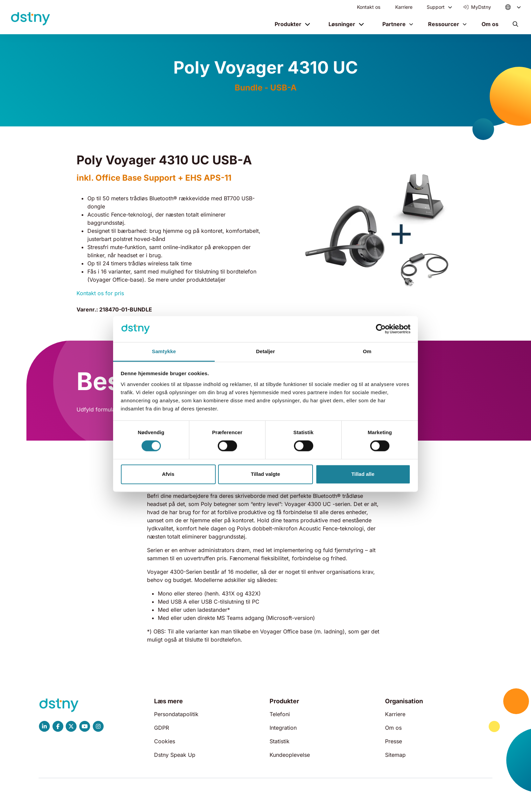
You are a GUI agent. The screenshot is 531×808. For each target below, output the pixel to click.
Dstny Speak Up (174, 754)
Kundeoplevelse (290, 754)
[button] (515, 24)
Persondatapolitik (176, 714)
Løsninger (341, 24)
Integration (283, 727)
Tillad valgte (265, 474)
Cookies (164, 741)
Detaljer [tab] (265, 351)
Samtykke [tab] (164, 351)
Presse (393, 741)
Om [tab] (367, 351)
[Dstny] (30, 19)
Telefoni (280, 714)
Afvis (168, 474)
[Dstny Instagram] (98, 726)
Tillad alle (362, 474)
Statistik (280, 741)
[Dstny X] (71, 726)
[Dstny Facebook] (58, 726)
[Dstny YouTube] (85, 726)
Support (436, 7)
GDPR (161, 727)
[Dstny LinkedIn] (44, 726)
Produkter (288, 24)
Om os (490, 24)
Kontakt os (368, 7)
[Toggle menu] (450, 7)
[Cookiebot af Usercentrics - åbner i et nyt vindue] (380, 329)
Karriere (403, 7)
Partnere (394, 24)
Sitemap (395, 754)
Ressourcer (443, 24)
